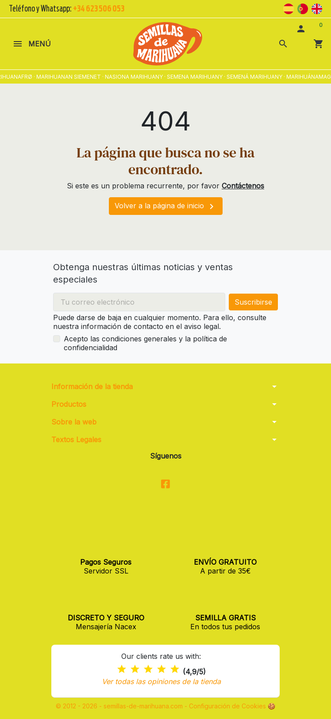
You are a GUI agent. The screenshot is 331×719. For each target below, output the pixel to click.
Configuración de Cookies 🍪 (232, 706)
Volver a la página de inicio (166, 206)
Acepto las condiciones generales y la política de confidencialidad (145, 343)
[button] (283, 43)
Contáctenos (243, 185)
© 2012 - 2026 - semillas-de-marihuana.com (120, 706)
